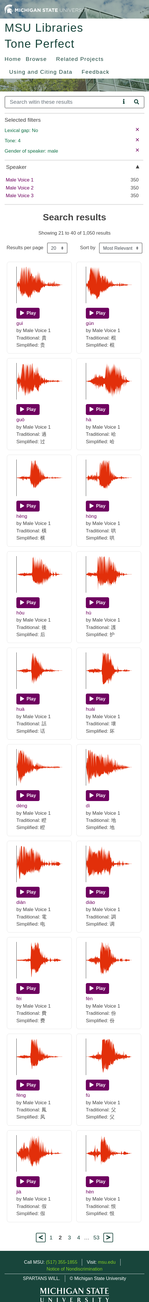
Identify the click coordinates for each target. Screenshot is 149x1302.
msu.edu (106, 1262)
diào (90, 902)
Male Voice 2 (20, 188)
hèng (21, 516)
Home (13, 59)
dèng (21, 805)
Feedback (95, 72)
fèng (21, 1095)
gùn (90, 323)
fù (88, 1095)
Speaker (16, 167)
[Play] (28, 313)
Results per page (25, 247)
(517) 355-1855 (61, 1262)
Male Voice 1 (20, 180)
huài (90, 709)
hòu (20, 613)
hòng (91, 516)
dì (88, 805)
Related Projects (80, 59)
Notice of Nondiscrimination (74, 1269)
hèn (90, 1192)
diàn (21, 902)
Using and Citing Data (40, 72)
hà (88, 419)
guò (20, 419)
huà (20, 709)
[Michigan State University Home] (47, 9)
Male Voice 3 (20, 195)
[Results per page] (57, 248)
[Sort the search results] (120, 248)
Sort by (88, 247)
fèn (89, 998)
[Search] (63, 102)
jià (18, 1192)
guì (19, 323)
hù (88, 613)
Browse (36, 59)
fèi (19, 998)
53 (96, 1238)
